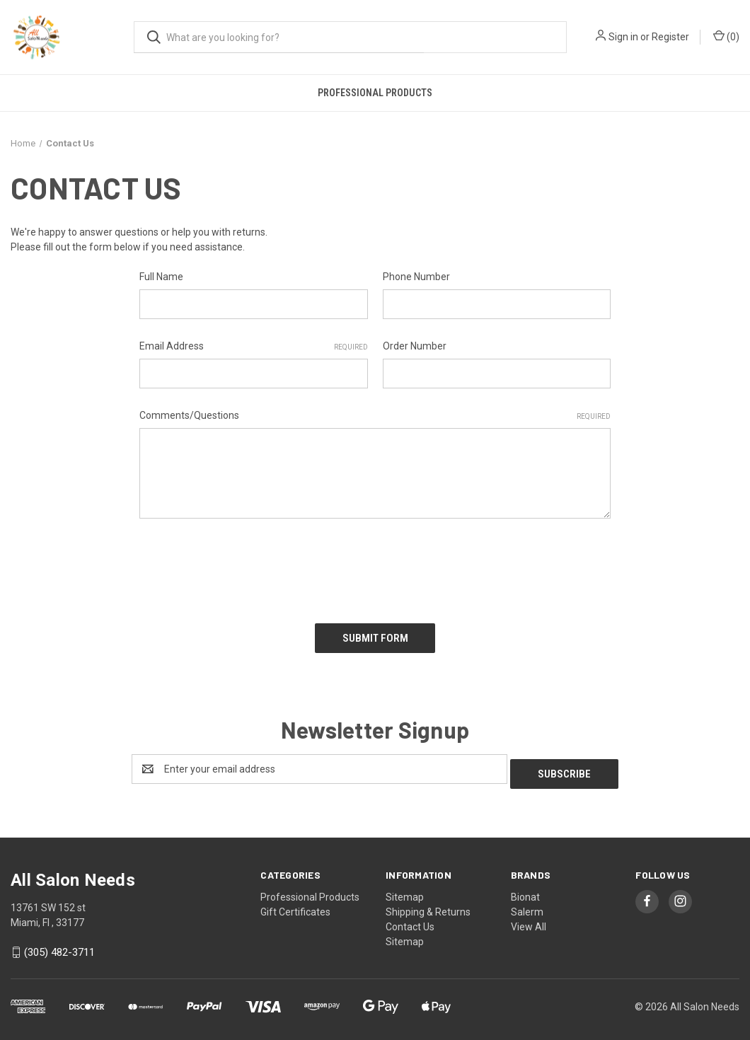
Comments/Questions (375, 416)
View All (528, 915)
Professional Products (375, 92)
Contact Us (410, 915)
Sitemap (405, 885)
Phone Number (416, 276)
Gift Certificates (295, 900)
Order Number (414, 346)
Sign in (623, 36)
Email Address (253, 346)
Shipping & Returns (428, 900)
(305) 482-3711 (59, 941)
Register (670, 36)
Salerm (527, 900)
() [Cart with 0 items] (726, 36)
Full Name (161, 276)
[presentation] (246, 566)
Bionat (525, 885)
